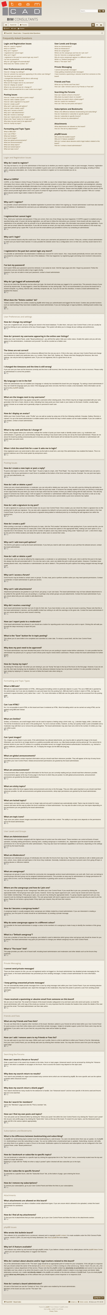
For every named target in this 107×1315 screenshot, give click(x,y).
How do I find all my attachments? (66, 129)
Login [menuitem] (97, 25)
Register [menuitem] (101, 25)
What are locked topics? (12, 147)
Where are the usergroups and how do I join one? (71, 53)
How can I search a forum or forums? (67, 95)
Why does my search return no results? (68, 97)
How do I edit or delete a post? (14, 99)
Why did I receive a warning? (14, 115)
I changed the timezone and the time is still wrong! (21, 78)
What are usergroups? (62, 51)
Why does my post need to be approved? (18, 121)
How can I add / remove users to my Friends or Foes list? (74, 87)
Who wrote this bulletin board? (65, 137)
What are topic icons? (11, 149)
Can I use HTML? (10, 134)
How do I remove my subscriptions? (67, 118)
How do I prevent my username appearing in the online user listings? (27, 74)
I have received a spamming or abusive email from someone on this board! (77, 75)
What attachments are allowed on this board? (70, 126)
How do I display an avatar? (13, 85)
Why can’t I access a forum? (13, 110)
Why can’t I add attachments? (14, 112)
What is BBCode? (10, 131)
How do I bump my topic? (12, 123)
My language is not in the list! (14, 80)
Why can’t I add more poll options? (15, 106)
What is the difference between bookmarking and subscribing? (76, 112)
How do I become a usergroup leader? (68, 55)
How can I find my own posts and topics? (68, 103)
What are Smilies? (10, 136)
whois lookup (45, 1266)
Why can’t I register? (11, 51)
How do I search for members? (65, 101)
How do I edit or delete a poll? (14, 108)
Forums (24, 25)
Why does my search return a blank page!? (69, 99)
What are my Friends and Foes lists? (67, 84)
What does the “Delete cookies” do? (16, 64)
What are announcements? (13, 142)
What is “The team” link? (63, 61)
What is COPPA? (10, 48)
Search (7, 28)
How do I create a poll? (12, 104)
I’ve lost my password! (11, 59)
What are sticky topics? (12, 145)
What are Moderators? (62, 48)
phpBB (14, 388)
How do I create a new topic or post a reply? (19, 97)
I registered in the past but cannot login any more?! (21, 57)
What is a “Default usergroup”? (65, 59)
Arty (49, 1309)
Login (14, 28)
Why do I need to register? (13, 46)
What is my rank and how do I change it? (18, 87)
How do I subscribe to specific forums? (68, 116)
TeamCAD (13, 25)
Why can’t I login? (10, 55)
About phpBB (52, 1237)
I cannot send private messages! (66, 70)
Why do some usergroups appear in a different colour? (73, 57)
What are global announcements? (15, 140)
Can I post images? (10, 138)
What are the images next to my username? (19, 83)
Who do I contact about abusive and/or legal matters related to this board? (77, 142)
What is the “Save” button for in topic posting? (19, 119)
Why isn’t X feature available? (65, 139)
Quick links (6, 25)
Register (22, 28)
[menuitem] (93, 25)
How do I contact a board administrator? (68, 145)
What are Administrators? (63, 46)
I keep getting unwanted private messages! (69, 72)
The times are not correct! (12, 76)
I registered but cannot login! (13, 53)
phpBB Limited (61, 1235)
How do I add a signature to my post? (16, 102)
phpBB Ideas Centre (96, 1249)
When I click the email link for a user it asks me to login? (23, 89)
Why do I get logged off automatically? (17, 61)
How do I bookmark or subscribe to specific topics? (72, 114)
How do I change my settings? (14, 72)
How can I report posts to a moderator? (17, 117)
